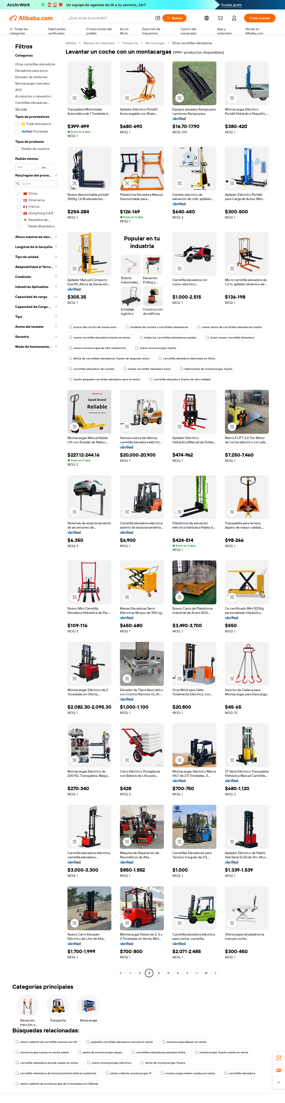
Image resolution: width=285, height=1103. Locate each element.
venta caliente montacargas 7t (128, 1073)
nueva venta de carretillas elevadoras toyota (229, 327)
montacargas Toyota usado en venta (221, 1052)
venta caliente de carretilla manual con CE (46, 1042)
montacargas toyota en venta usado (42, 1052)
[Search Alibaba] (109, 18)
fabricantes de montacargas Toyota (206, 369)
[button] (158, 18)
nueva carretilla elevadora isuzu (147, 369)
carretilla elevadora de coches (91, 369)
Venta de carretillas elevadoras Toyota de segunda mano (109, 358)
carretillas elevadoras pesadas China (158, 1052)
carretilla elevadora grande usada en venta (46, 1063)
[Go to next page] (215, 973)
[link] (279, 1058)
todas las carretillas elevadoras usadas (167, 337)
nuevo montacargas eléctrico (109, 1063)
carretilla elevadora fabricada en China (186, 358)
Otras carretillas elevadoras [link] (192, 43)
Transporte (130, 43)
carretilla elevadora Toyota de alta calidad (179, 379)
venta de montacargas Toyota (162, 1063)
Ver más (21, 109)
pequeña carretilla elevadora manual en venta (119, 1042)
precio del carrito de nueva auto (92, 327)
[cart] (221, 19)
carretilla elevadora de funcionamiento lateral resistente (55, 1073)
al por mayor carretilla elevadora (229, 337)
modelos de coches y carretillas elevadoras (156, 327)
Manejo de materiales (99, 43)
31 (206, 973)
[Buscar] (174, 18)
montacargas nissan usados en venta (188, 1073)
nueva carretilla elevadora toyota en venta (99, 337)
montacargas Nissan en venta (184, 1042)
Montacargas (155, 43)
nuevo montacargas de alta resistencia (97, 348)
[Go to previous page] (120, 973)
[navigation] (36, 508)
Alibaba (71, 43)
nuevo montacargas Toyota (155, 348)
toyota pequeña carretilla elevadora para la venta (104, 379)
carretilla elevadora (239, 1073)
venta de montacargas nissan (100, 1052)
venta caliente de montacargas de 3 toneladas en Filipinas (56, 1084)
